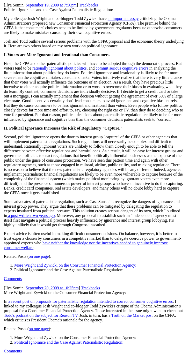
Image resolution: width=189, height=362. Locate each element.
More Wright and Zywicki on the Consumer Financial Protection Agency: (75, 265)
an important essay (123, 18)
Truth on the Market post (132, 315)
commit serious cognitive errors (122, 68)
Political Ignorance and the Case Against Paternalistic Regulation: (68, 342)
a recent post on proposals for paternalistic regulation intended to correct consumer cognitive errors (90, 301)
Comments (13, 278)
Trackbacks (88, 5)
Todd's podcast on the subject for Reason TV (40, 315)
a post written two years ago (31, 215)
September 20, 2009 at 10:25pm (52, 288)
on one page (39, 256)
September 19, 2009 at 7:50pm (51, 5)
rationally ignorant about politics (59, 68)
